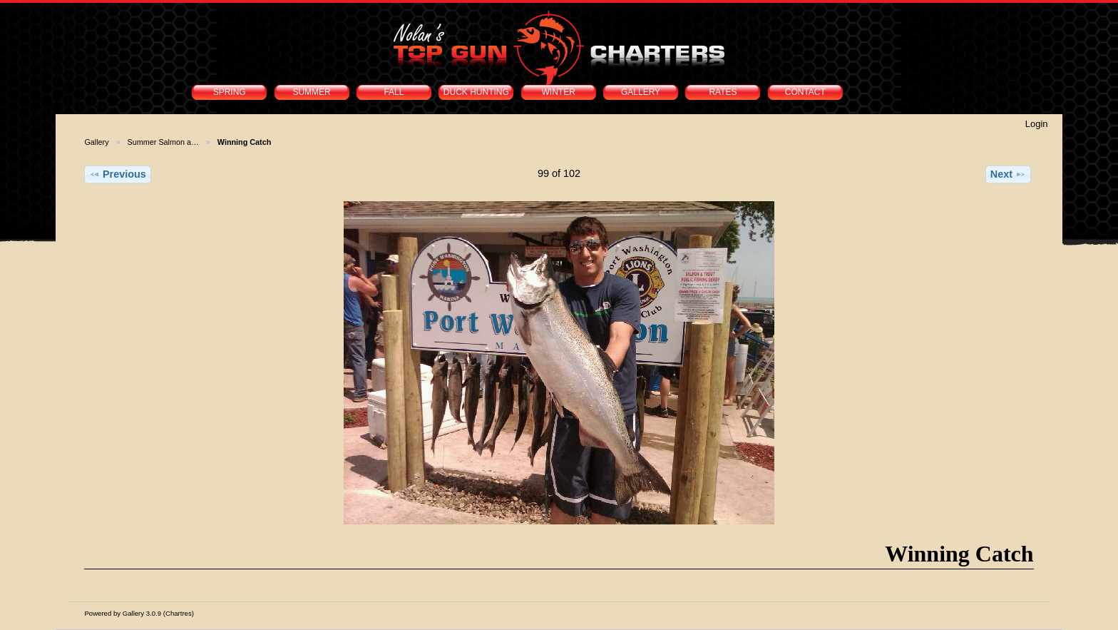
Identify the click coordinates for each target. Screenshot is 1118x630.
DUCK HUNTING (476, 92)
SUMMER (311, 92)
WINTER (558, 92)
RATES (723, 92)
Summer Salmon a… (163, 142)
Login (1036, 123)
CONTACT (805, 92)
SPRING (229, 92)
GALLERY (640, 92)
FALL (394, 92)
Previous (117, 174)
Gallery (96, 142)
